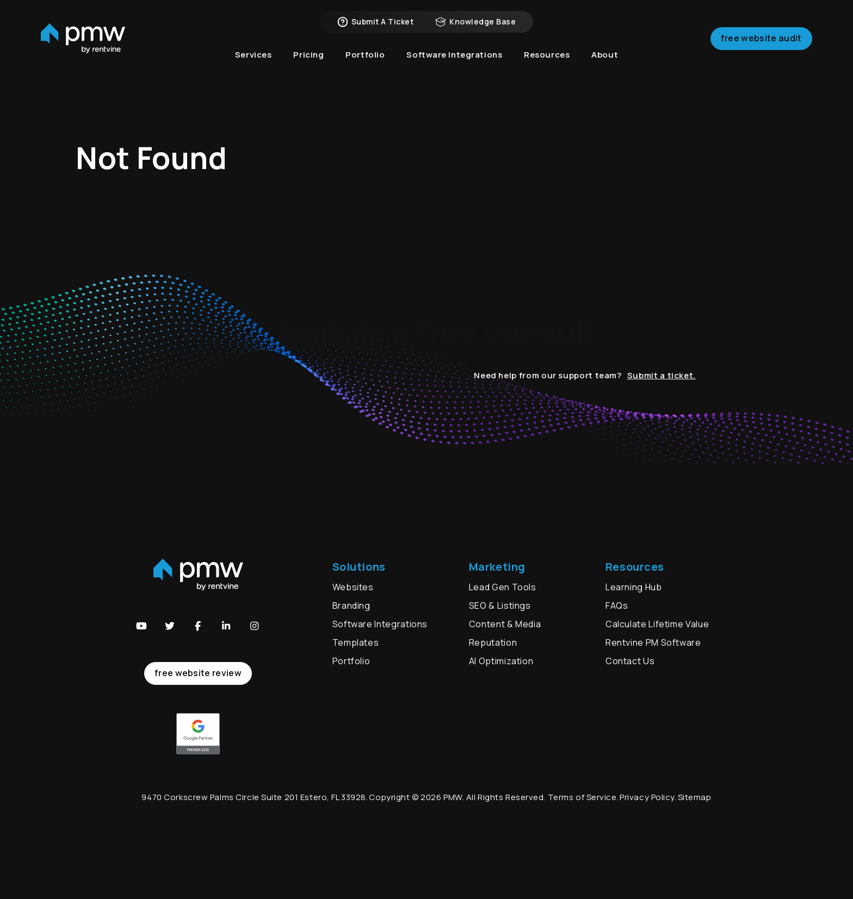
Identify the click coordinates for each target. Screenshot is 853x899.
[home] (83, 46)
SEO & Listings (500, 605)
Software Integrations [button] (454, 65)
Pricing (308, 65)
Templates (355, 642)
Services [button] (253, 65)
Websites (353, 587)
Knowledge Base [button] (475, 27)
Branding (352, 605)
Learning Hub (633, 587)
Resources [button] (547, 65)
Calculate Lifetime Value (657, 624)
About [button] (604, 65)
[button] (141, 626)
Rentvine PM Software (653, 642)
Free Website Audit (761, 46)
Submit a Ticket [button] (375, 27)
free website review (198, 673)
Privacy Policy (647, 797)
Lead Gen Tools (502, 587)
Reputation (493, 642)
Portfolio (351, 661)
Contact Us (629, 661)
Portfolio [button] (365, 65)
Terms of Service (582, 797)
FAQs (616, 605)
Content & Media (505, 624)
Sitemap (695, 797)
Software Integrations (380, 624)
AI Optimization (501, 661)
